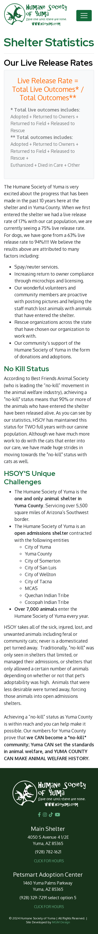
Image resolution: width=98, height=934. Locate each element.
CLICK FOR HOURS (49, 861)
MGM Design (61, 922)
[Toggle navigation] (84, 15)
